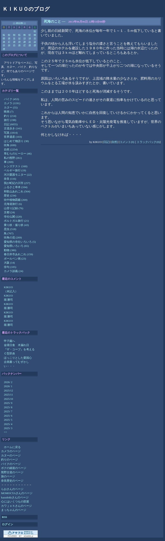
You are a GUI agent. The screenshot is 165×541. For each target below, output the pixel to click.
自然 (114, 142)
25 (14, 45)
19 (19, 41)
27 (24, 45)
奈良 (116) (10, 178)
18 (14, 41)
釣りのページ (9, 459)
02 (4, 35)
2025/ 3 (8, 428)
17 (9, 41)
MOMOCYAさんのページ (16, 493)
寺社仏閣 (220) (13, 216)
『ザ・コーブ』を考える (19, 349)
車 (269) (8, 162)
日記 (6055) (11, 124)
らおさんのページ (12, 489)
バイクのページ (11, 463)
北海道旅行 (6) (13, 204)
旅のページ (8, 476)
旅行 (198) (10, 120)
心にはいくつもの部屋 (15, 501)
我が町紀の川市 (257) (17, 183)
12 (19, 38)
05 (19, 35)
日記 (106, 142)
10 (9, 38)
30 (4, 49)
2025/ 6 (8, 415)
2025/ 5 (8, 419)
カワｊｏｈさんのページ (16, 505)
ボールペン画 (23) (15, 258)
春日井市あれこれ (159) (18, 254)
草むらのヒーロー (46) (18, 153)
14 (30, 38)
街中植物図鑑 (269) (15, 199)
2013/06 (19, 23)
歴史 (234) (10, 195)
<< (14, 23)
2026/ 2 (8, 382)
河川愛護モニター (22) (18, 174)
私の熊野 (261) (13, 157)
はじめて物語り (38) (16, 141)
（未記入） (11, 291)
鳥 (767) (8, 233)
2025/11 (8, 394)
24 (9, 45)
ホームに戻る (12, 447)
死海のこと (52, 21)
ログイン (7, 524)
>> (24, 23)
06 (24, 35)
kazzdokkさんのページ (15, 497)
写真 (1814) (11, 132)
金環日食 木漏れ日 (16, 345)
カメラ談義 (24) (13, 271)
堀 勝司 (8, 299)
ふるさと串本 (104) (15, 187)
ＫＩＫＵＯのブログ (26, 9)
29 (35, 45)
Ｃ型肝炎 (9, 353)
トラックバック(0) (148, 142)
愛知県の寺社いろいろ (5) (20, 241)
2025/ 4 (8, 424)
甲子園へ (9, 341)
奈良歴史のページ (12, 480)
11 (14, 38)
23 (4, 45)
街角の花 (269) (13, 237)
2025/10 (8, 398)
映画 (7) (8, 111)
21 (30, 41)
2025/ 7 (8, 411)
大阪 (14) (9, 262)
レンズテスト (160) (15, 166)
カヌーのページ (11, 455)
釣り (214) (10, 115)
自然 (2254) (11, 149)
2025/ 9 (8, 403)
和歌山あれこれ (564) (17, 191)
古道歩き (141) (13, 128)
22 (35, 41)
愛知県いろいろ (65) (16, 245)
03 (9, 35)
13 (24, 38)
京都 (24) (9, 212)
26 (19, 45)
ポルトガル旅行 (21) (16, 220)
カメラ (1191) (12, 103)
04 (14, 35)
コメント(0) (127, 142)
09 (4, 38)
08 (35, 35)
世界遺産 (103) (13, 136)
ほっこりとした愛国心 (18, 357)
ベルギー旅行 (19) (15, 170)
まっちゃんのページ (13, 510)
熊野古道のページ (12, 472)
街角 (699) (10, 145)
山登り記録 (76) (13, 208)
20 (24, 41)
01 (35, 31)
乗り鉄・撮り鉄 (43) (16, 225)
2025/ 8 (8, 407)
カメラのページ (11, 451)
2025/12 (8, 390)
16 (4, 41)
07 (30, 35)
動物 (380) (10, 250)
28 (30, 45)
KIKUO (8, 287)
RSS (4, 517)
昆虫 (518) (10, 229)
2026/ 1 (8, 386)
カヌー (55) (11, 107)
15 (35, 38)
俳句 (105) (10, 267)
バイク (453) (11, 99)
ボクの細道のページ (13, 468)
